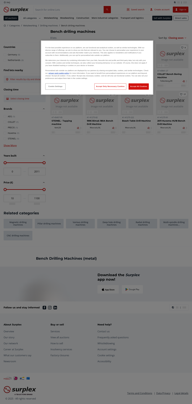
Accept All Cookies (138, 86)
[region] (97, 67)
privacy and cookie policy (58, 73)
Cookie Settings (55, 86)
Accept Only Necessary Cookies (110, 86)
